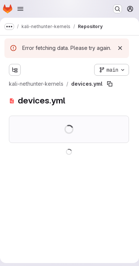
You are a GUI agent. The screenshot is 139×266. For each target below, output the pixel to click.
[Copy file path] (110, 84)
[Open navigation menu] (20, 9)
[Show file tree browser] (15, 70)
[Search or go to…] (117, 8)
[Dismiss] (120, 48)
